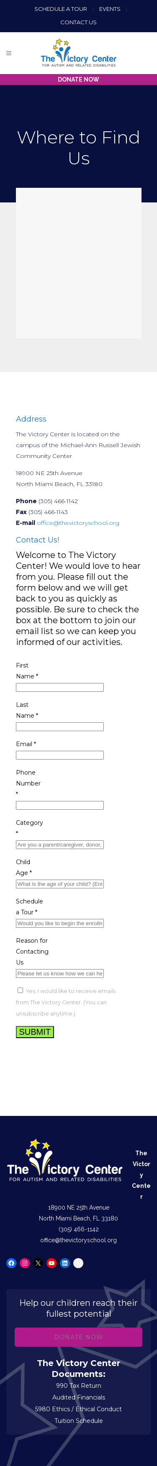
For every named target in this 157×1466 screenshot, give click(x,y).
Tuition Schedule (78, 1421)
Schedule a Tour (60, 8)
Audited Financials (78, 1397)
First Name (27, 671)
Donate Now (78, 1337)
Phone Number (28, 783)
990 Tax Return (78, 1385)
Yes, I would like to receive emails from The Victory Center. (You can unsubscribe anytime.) (66, 1002)
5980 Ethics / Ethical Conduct (78, 1409)
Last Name (27, 710)
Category (29, 828)
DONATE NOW (78, 79)
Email (26, 744)
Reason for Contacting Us (32, 951)
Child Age (24, 867)
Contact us (78, 22)
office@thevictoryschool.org (78, 523)
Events (110, 8)
